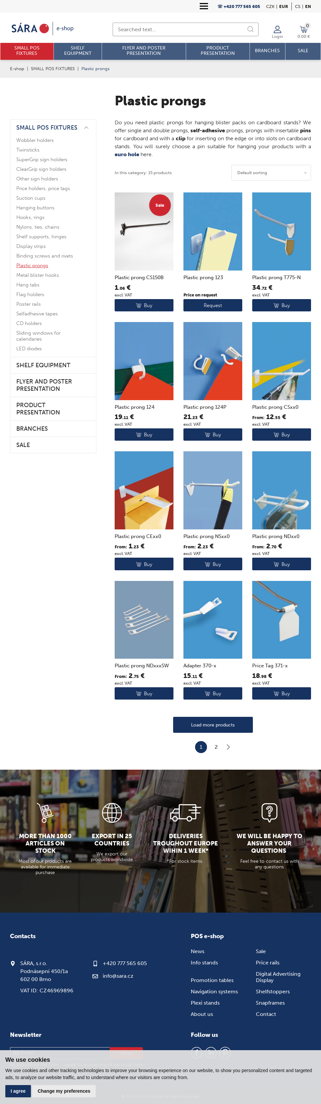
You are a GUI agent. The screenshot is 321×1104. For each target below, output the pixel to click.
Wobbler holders (35, 140)
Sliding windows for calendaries (38, 336)
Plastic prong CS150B (139, 277)
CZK (270, 6)
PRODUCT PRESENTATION (38, 408)
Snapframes (270, 1003)
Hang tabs (28, 285)
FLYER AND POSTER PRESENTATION (44, 385)
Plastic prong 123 (203, 277)
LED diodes (29, 349)
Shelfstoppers (273, 991)
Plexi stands (205, 1003)
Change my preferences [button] (64, 1091)
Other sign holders (37, 179)
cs (297, 6)
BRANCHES (32, 428)
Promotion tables (212, 980)
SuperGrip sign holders (41, 160)
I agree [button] (18, 1091)
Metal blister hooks (37, 275)
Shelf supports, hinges (41, 237)
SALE (23, 445)
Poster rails (28, 304)
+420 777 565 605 (125, 963)
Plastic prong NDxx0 (275, 536)
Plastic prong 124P (204, 407)
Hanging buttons (35, 208)
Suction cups (31, 198)
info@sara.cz (118, 976)
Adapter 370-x (199, 666)
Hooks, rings (30, 217)
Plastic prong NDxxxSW (142, 666)
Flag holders (30, 294)
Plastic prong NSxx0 (206, 536)
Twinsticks (28, 150)
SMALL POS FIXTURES (53, 68)
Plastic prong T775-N (276, 277)
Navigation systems (214, 991)
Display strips (31, 246)
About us (202, 1014)
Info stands (204, 962)
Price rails (267, 962)
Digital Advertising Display (278, 977)
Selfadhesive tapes (37, 314)
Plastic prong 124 (135, 407)
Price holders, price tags (43, 188)
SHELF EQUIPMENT (43, 365)
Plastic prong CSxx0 (275, 407)
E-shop (17, 68)
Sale (261, 951)
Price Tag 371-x (270, 666)
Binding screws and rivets (44, 256)
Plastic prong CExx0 (138, 536)
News (197, 951)
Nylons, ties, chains (37, 227)
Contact (266, 1014)
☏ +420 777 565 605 (238, 6)
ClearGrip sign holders (41, 169)
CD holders (29, 323)
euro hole (127, 154)
